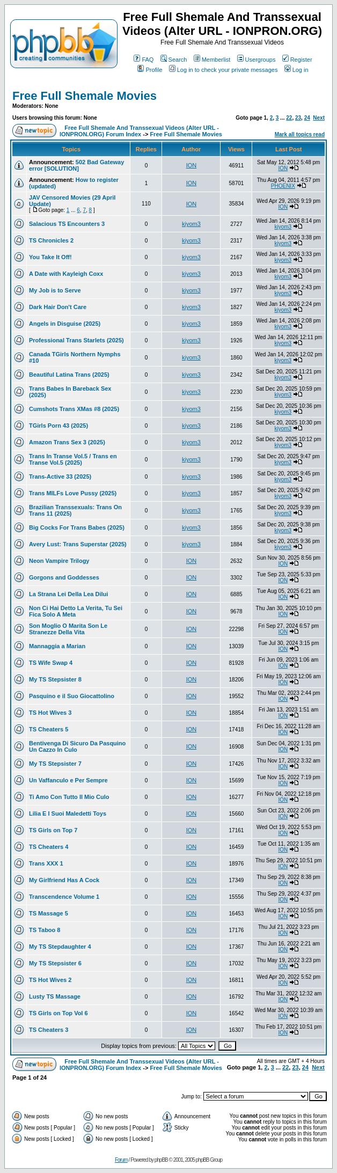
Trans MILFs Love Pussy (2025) (72, 493)
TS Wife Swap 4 (50, 662)
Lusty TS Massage (54, 996)
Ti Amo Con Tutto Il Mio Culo (69, 797)
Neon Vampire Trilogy (59, 561)
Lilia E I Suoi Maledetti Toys (67, 813)
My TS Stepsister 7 (55, 763)
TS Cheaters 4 (48, 847)
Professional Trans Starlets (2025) (76, 340)
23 (298, 118)
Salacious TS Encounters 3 (67, 224)
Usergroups (256, 59)
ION (191, 165)
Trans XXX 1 (46, 863)
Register (297, 59)
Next (319, 118)
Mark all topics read (300, 134)
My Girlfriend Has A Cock (64, 880)
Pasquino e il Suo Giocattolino (71, 696)
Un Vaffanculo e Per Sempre (68, 780)
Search (173, 59)
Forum (121, 1160)
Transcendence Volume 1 (64, 896)
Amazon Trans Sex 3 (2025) (67, 442)
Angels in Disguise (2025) (64, 323)
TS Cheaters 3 (48, 1030)
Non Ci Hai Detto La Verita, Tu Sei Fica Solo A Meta (75, 611)
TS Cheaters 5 (48, 729)
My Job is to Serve (55, 290)
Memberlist (212, 59)
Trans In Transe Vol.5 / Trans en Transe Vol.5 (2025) (73, 459)
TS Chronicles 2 (51, 240)
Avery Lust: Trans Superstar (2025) (78, 544)
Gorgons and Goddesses (64, 577)
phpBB (161, 1160)
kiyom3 (191, 224)
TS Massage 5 (48, 913)
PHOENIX (283, 186)
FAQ (143, 59)
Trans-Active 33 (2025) (60, 476)
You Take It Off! (50, 257)
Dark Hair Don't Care (57, 307)
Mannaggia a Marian (57, 646)
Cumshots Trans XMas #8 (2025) (74, 409)
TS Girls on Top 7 (53, 830)
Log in (296, 70)
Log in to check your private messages (223, 70)
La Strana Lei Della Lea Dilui (68, 594)
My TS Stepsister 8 (55, 679)
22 (289, 118)
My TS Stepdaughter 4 (60, 946)
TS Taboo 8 (44, 930)
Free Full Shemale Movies (84, 95)
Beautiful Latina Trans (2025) (69, 374)
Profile (149, 70)
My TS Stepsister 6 (55, 963)
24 (307, 118)
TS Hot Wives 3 (50, 712)
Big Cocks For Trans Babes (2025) (76, 527)
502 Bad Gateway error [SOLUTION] (76, 165)
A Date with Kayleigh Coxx (66, 273)
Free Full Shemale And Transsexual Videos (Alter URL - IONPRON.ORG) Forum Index (139, 130)
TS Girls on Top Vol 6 (58, 1013)
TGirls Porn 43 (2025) (58, 425)
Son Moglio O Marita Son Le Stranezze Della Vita (68, 628)
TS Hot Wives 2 (50, 980)
